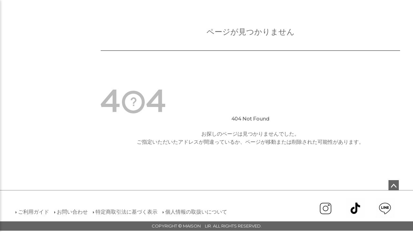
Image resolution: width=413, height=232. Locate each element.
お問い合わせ (72, 212)
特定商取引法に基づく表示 (126, 212)
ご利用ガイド (33, 212)
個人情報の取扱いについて (196, 212)
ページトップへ (393, 185)
